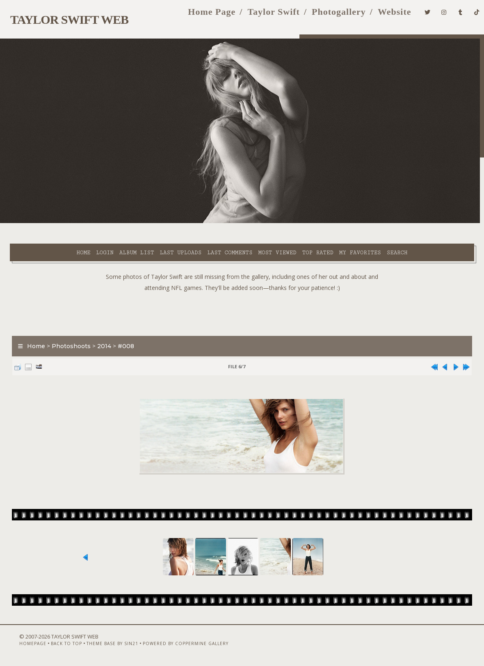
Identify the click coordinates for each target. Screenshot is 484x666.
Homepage (18, 644)
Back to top (52, 644)
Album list (85, 222)
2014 (99, 335)
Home (32, 222)
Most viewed (225, 222)
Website (381, 16)
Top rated (266, 222)
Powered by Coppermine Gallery (171, 644)
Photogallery (326, 16)
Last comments (178, 222)
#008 (121, 335)
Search (177, 231)
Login (53, 222)
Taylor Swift (261, 16)
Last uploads (129, 222)
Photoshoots (66, 335)
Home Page (199, 16)
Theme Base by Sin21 (98, 644)
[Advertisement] (242, 300)
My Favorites (308, 222)
